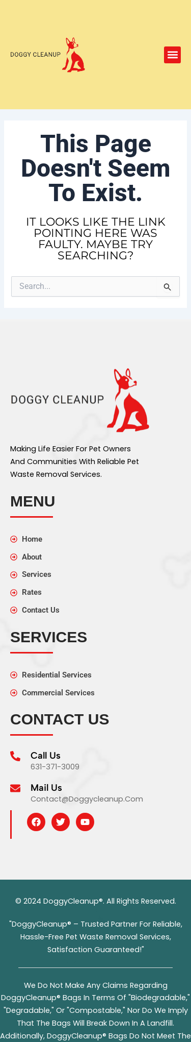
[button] (172, 54)
